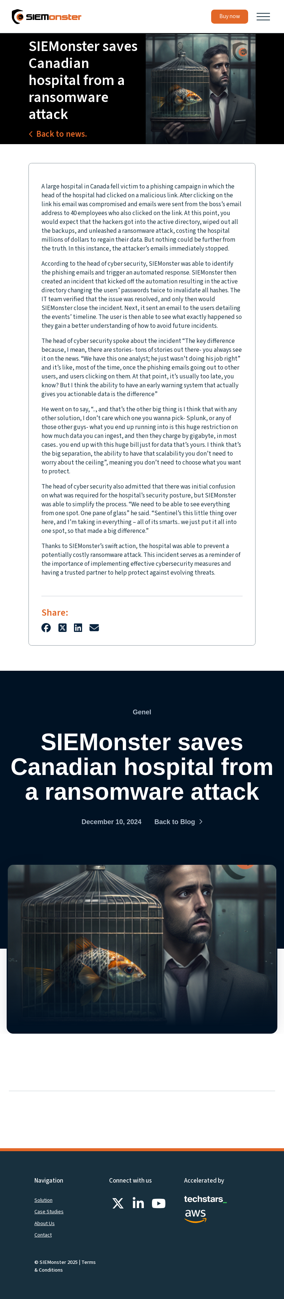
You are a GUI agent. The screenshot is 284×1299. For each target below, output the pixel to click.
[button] (263, 16)
